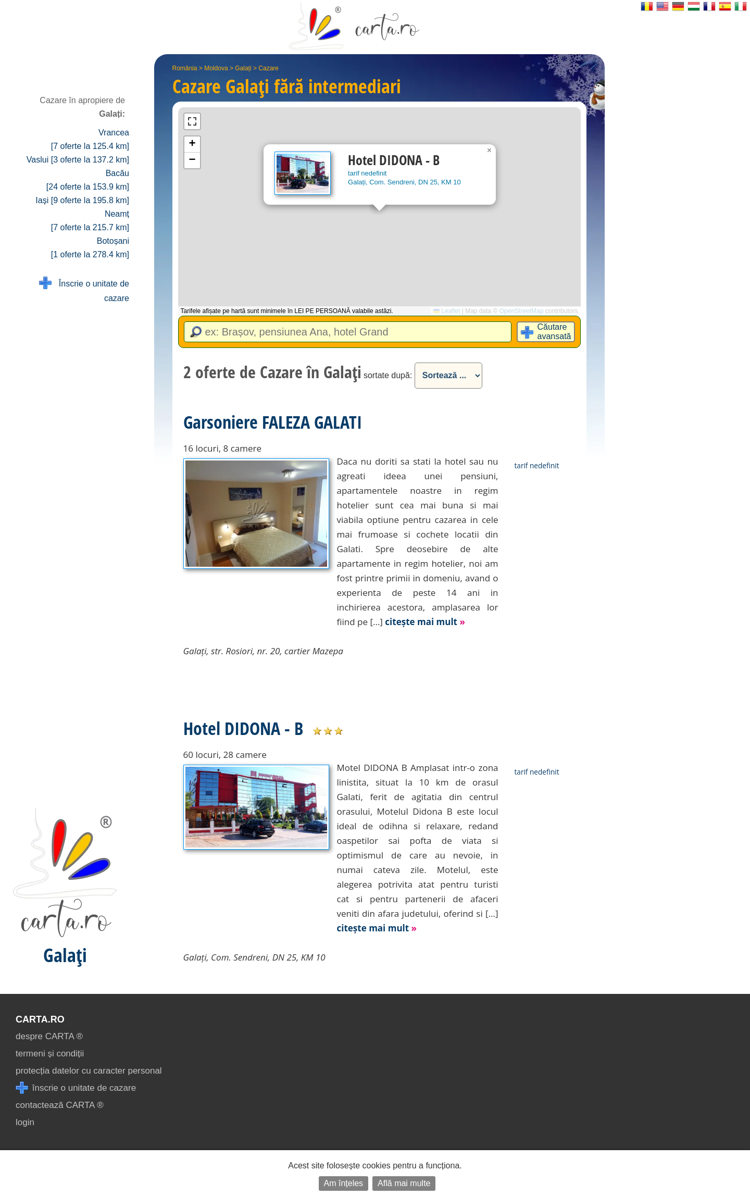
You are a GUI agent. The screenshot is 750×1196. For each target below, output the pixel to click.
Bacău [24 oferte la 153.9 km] (87, 180)
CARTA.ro (40, 1019)
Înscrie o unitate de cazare (84, 290)
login (25, 1122)
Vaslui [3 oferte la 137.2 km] (78, 159)
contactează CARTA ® (60, 1105)
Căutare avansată (554, 331)
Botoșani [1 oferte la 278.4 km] (90, 247)
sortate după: (388, 375)
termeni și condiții (50, 1053)
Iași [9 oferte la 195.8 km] (82, 200)
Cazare (268, 68)
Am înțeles (344, 1183)
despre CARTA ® (49, 1036)
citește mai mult (425, 622)
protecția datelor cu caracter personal (89, 1071)
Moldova (216, 68)
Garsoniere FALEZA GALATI (272, 422)
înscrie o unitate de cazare (76, 1088)
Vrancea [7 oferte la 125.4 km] (90, 139)
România (184, 68)
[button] (489, 150)
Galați (243, 68)
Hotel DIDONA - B (243, 728)
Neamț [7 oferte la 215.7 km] (90, 220)
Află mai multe (404, 1183)
